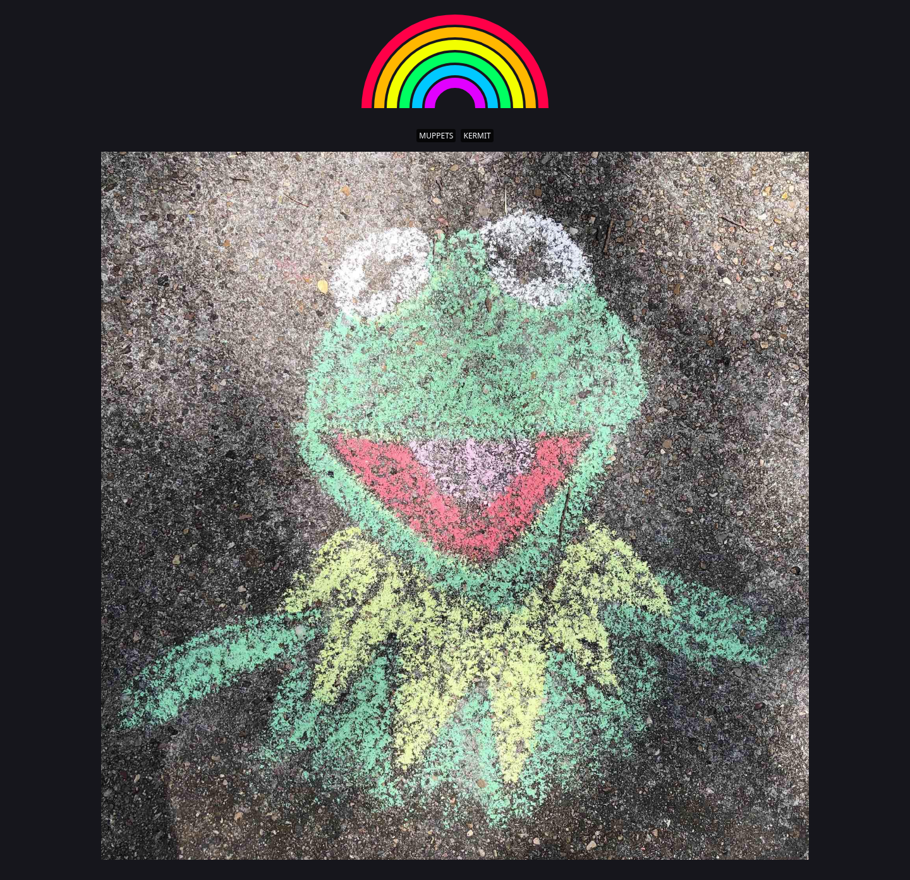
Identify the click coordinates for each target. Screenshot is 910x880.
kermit (476, 135)
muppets (436, 135)
